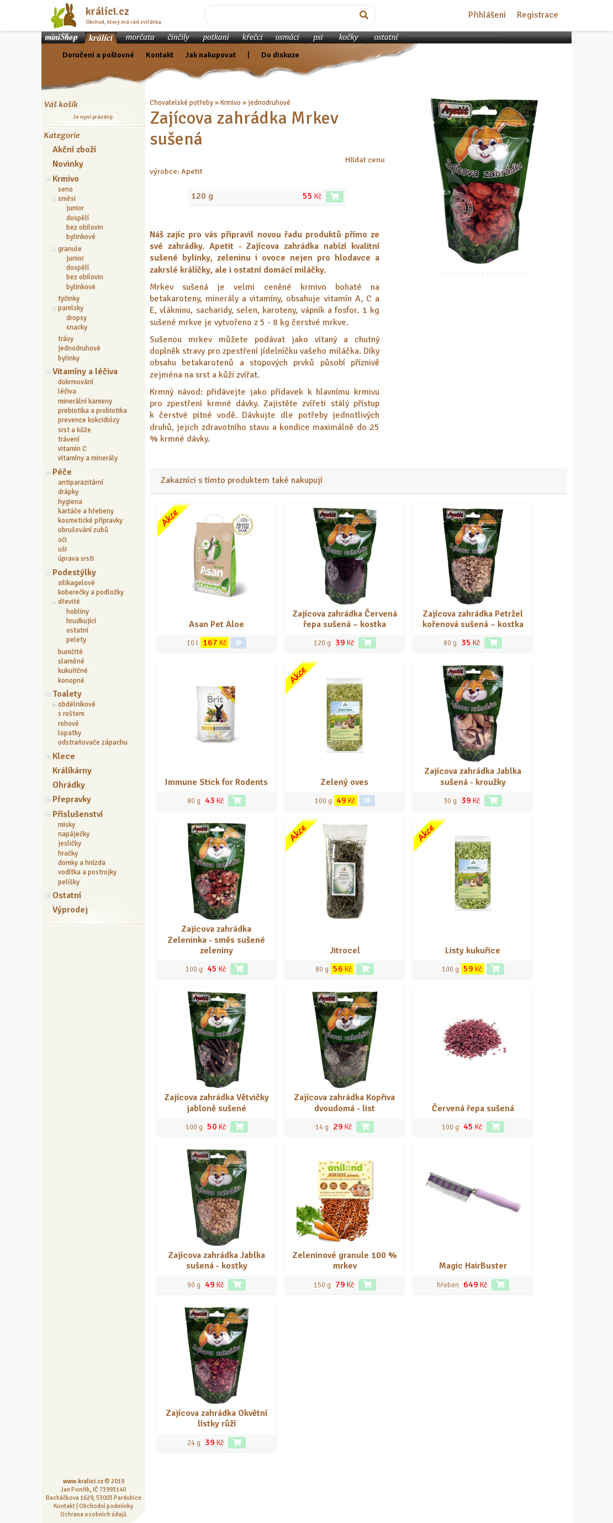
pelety (76, 639)
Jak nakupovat (210, 55)
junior (75, 208)
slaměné (71, 661)
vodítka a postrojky (87, 872)
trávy (65, 339)
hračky (68, 853)
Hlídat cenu (365, 159)
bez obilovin (84, 227)
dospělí (77, 218)
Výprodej (70, 909)
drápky (68, 491)
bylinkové (81, 236)
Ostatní (66, 895)
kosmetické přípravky (90, 520)
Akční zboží (74, 149)
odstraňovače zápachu (93, 742)
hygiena (70, 501)
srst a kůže (74, 430)
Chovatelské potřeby (181, 102)
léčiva (67, 391)
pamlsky (70, 308)
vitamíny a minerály (88, 458)
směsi (67, 198)
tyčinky (69, 298)
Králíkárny (72, 770)
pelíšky (69, 882)
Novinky (67, 163)
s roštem (71, 713)
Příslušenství (77, 814)
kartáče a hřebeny (86, 511)
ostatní (77, 630)
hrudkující (81, 621)
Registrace (537, 14)
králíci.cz (107, 11)
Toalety (67, 693)
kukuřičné (73, 670)
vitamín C (72, 448)
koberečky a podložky (91, 592)
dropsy (76, 318)
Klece (63, 756)
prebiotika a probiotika (92, 410)
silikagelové (76, 583)
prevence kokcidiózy (88, 420)
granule (70, 249)
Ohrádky (68, 784)
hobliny (77, 611)
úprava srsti (76, 558)
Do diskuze (280, 55)
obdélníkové (77, 704)
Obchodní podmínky (106, 1506)
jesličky (69, 843)
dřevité (69, 601)
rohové (68, 723)
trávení (69, 439)
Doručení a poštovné (98, 55)
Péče (62, 471)
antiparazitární (80, 482)
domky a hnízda (81, 862)
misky (66, 824)
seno (65, 189)
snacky (76, 327)
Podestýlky (74, 572)
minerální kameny (85, 401)
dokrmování (75, 382)
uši (62, 549)
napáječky (73, 834)
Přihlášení (487, 14)
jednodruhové (79, 348)
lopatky (69, 733)
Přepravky (71, 799)
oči (62, 539)
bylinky (69, 358)
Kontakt (159, 55)
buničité (70, 652)
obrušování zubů (83, 530)
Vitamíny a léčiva (85, 371)
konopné (71, 680)
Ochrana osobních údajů (93, 1514)
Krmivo (65, 178)
